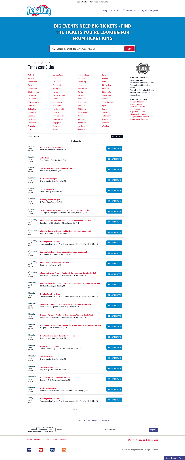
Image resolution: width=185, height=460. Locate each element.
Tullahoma (106, 116)
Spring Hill (106, 109)
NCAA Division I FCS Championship (54, 147)
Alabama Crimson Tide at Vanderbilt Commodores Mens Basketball (68, 273)
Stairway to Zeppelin (49, 367)
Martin (80, 92)
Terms (54, 439)
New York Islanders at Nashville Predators (57, 336)
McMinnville (82, 102)
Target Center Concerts (139, 116)
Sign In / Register (150, 10)
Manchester (82, 88)
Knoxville (56, 126)
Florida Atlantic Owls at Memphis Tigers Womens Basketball (65, 231)
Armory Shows (136, 104)
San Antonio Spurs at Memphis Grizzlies (56, 168)
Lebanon (81, 78)
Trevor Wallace (46, 357)
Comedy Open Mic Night (50, 199)
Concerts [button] (92, 420)
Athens (31, 78)
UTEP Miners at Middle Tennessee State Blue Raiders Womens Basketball (70, 325)
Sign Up (153, 429)
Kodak (55, 129)
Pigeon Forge (107, 85)
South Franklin (108, 102)
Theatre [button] (104, 420)
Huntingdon (57, 102)
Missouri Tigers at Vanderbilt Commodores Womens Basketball (66, 315)
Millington (82, 109)
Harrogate (57, 88)
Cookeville (32, 112)
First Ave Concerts (137, 107)
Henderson (57, 92)
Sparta (104, 105)
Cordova (31, 116)
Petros (104, 81)
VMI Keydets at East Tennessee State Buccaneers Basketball (65, 220)
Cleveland (32, 99)
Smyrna (105, 99)
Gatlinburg (32, 129)
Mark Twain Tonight (48, 179)
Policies (46, 439)
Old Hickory (82, 126)
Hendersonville (59, 95)
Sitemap (62, 439)
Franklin (31, 126)
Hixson (55, 99)
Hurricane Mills (58, 109)
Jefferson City (58, 116)
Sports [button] (81, 420)
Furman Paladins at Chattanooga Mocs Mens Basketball (63, 252)
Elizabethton (33, 122)
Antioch (31, 75)
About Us (37, 439)
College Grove (33, 102)
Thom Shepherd (47, 189)
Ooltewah (81, 129)
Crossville (32, 119)
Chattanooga (33, 92)
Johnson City (58, 119)
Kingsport (57, 122)
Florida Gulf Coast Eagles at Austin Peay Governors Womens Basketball (70, 283)
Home (29, 439)
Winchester (106, 122)
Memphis (81, 105)
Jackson (56, 112)
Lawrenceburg (83, 75)
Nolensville (82, 122)
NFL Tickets (135, 109)
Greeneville (57, 85)
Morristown (82, 112)
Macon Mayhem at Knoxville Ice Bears (55, 377)
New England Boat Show (50, 241)
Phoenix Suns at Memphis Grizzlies (54, 262)
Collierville (32, 105)
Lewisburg (82, 81)
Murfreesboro (83, 116)
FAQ (105, 10)
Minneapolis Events (138, 114)
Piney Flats (106, 92)
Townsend (106, 112)
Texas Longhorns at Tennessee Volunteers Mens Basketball (65, 210)
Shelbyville (106, 95)
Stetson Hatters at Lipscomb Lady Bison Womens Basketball (65, 304)
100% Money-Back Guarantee (143, 439)
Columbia (32, 109)
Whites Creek (107, 119)
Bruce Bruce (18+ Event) (50, 346)
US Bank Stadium (137, 102)
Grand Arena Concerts (139, 119)
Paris (104, 75)
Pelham (105, 78)
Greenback (57, 81)
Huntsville (57, 105)
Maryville (81, 95)
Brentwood (32, 81)
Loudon (81, 85)
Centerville (32, 88)
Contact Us (114, 10)
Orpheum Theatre (137, 111)
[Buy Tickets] (114, 148)
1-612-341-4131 (131, 10)
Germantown (58, 75)
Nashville (81, 119)
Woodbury (106, 126)
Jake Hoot (44, 158)
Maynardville (82, 99)
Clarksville (32, 95)
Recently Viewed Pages (174, 458)
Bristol (31, 85)
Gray (54, 78)
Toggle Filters (117, 136)
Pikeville (105, 88)
